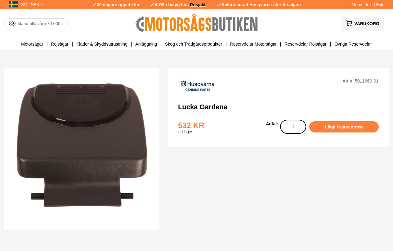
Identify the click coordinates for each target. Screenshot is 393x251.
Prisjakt (198, 4)
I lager (187, 132)
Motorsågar (32, 44)
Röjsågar (59, 44)
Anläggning (146, 44)
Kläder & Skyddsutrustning (101, 44)
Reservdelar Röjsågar (305, 44)
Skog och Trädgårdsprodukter (193, 44)
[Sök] (36, 23)
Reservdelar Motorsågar (253, 44)
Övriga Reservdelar (353, 44)
